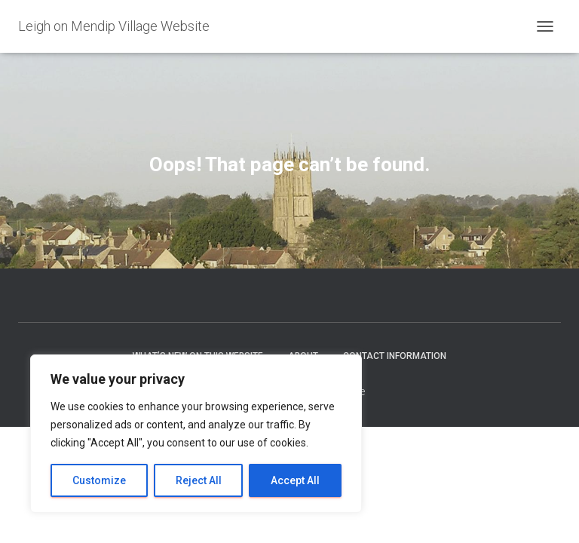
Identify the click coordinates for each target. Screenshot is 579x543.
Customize (99, 480)
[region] (196, 433)
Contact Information (394, 356)
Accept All (295, 480)
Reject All (199, 480)
